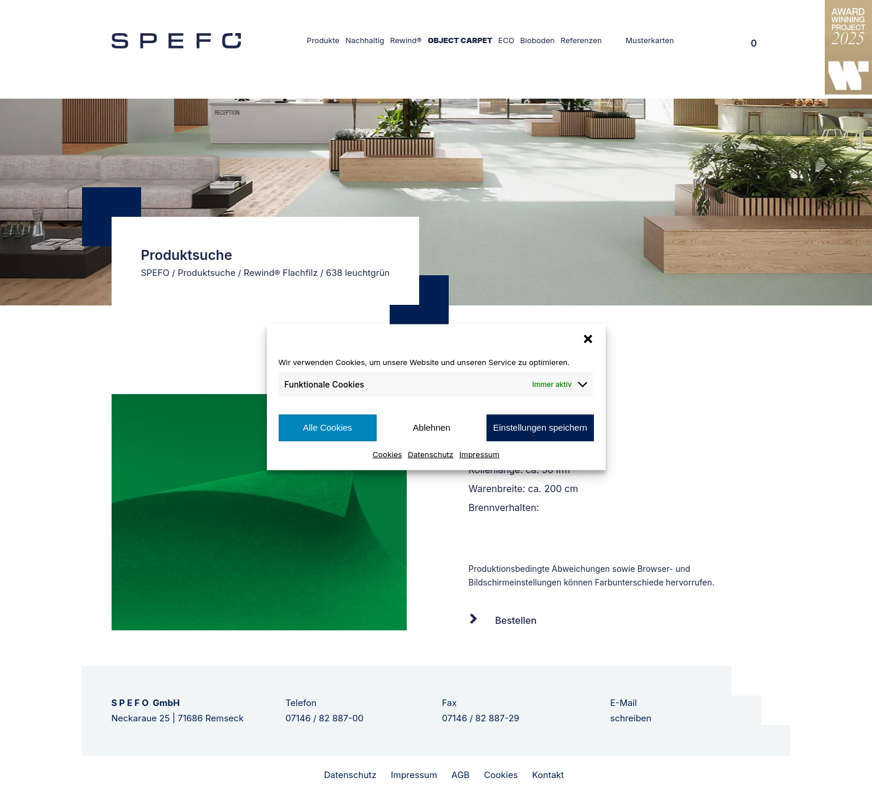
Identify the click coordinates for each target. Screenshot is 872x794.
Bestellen (516, 620)
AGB (461, 774)
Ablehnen (431, 427)
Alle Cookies (327, 427)
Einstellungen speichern (540, 427)
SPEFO (155, 272)
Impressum (479, 453)
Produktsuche (207, 272)
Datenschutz (430, 453)
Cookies (387, 453)
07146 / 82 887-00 (325, 718)
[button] (588, 339)
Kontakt (548, 774)
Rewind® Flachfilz (281, 272)
